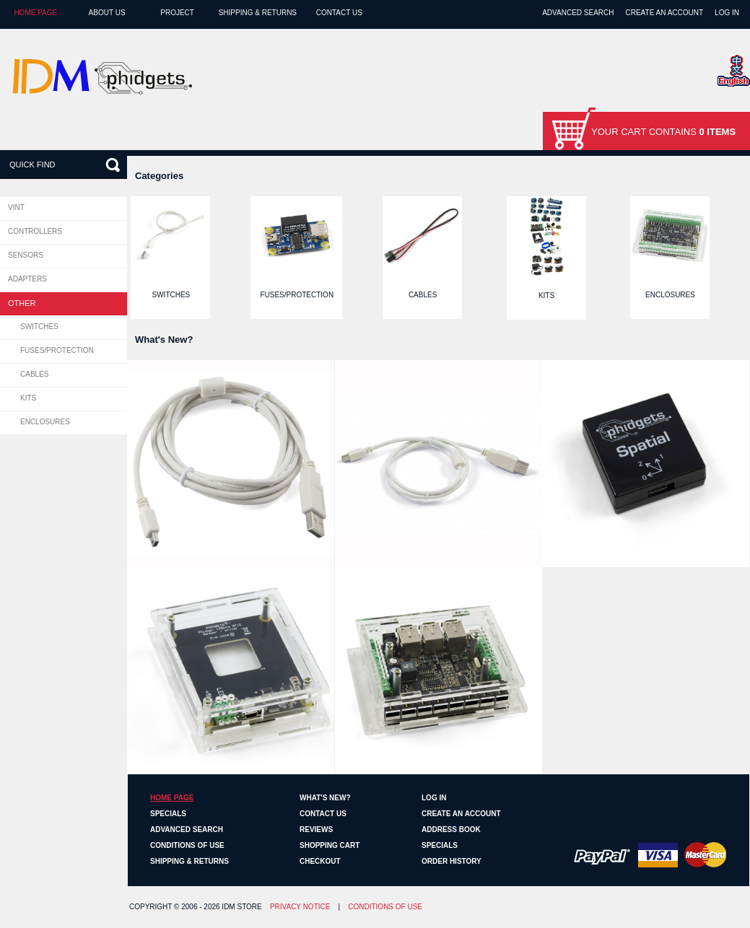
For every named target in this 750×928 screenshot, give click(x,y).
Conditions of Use (187, 845)
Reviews (316, 829)
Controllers (35, 231)
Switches (39, 327)
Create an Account (664, 13)
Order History (451, 861)
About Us (107, 13)
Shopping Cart (329, 845)
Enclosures (45, 422)
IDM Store (241, 907)
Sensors (25, 255)
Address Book (451, 829)
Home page (35, 13)
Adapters (27, 279)
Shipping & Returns (258, 13)
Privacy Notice (300, 907)
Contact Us (339, 13)
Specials (168, 814)
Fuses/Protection (57, 350)
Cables (34, 374)
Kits (28, 398)
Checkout (320, 861)
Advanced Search (578, 13)
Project (177, 13)
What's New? (325, 798)
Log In (727, 13)
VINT (16, 207)
